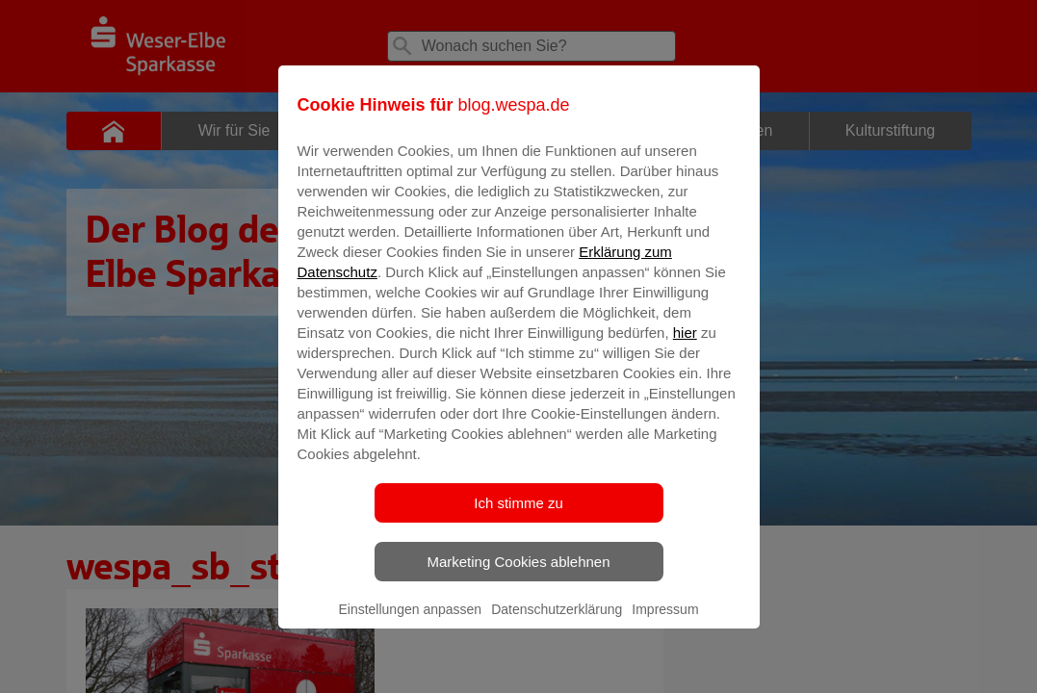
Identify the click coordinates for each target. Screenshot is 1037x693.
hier (685, 346)
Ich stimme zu (518, 516)
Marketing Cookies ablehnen (518, 575)
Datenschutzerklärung (556, 622)
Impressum (665, 622)
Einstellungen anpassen (409, 622)
